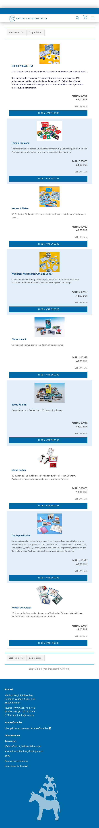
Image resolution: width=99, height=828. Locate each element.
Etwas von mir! (19, 339)
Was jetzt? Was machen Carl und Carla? (32, 273)
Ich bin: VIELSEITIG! (22, 65)
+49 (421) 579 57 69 (24, 711)
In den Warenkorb (48, 113)
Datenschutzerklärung (16, 761)
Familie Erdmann (20, 142)
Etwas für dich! (19, 404)
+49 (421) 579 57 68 (24, 707)
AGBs (7, 756)
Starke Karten (19, 470)
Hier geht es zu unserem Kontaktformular (28, 728)
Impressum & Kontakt (16, 766)
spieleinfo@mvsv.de (23, 715)
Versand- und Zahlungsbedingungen (24, 751)
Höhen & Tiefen (20, 208)
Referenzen (10, 741)
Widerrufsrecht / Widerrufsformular (23, 746)
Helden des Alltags (21, 607)
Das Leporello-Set (21, 535)
